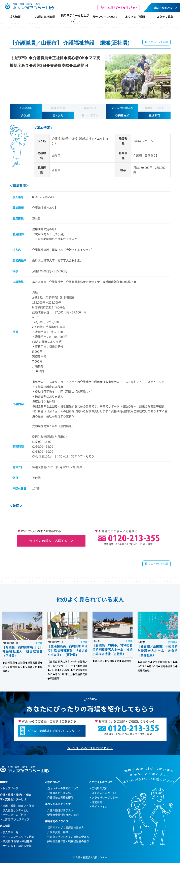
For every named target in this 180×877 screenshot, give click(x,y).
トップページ (10, 788)
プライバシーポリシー (105, 797)
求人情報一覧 (10, 832)
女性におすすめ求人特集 (17, 846)
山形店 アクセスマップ (16, 819)
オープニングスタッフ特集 (18, 837)
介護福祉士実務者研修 (60, 797)
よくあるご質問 (135, 17)
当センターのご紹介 (14, 815)
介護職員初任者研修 (59, 793)
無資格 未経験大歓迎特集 (17, 841)
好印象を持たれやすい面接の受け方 (68, 837)
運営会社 (97, 802)
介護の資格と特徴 (57, 832)
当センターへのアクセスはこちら (88, 748)
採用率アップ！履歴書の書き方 (65, 827)
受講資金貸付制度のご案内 (63, 815)
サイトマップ (99, 806)
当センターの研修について (63, 788)
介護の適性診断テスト (60, 810)
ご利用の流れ (99, 788)
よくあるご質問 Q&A (104, 793)
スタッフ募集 (164, 17)
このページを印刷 (158, 42)
